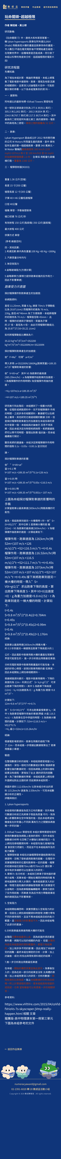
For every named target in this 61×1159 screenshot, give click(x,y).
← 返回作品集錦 (13, 1049)
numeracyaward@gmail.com (31, 1084)
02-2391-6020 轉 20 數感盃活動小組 (30, 1089)
